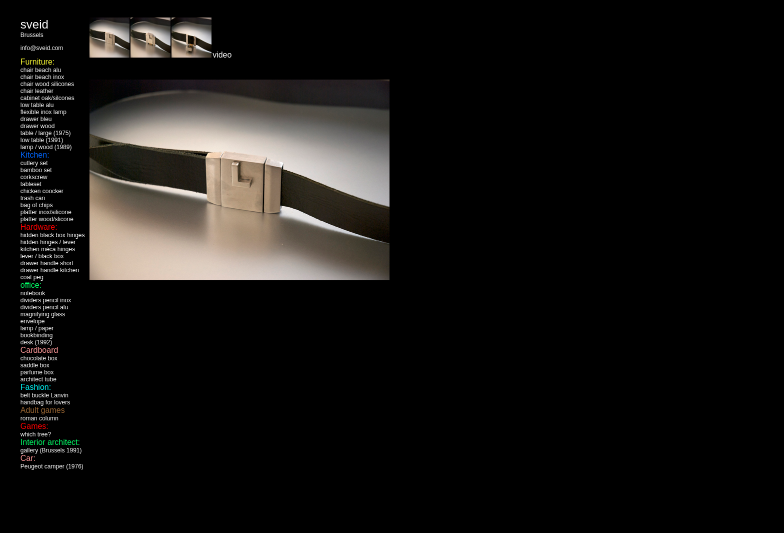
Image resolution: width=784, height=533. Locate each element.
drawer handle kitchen (49, 270)
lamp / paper (37, 328)
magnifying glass (42, 314)
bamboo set (36, 170)
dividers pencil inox (45, 300)
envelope (32, 321)
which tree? (35, 434)
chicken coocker (42, 191)
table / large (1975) (45, 133)
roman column (39, 418)
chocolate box (39, 358)
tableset (31, 184)
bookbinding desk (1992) (36, 339)
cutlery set (34, 163)
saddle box (35, 365)
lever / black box (42, 256)
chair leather (37, 91)
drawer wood (37, 126)
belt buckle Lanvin (44, 395)
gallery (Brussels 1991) (51, 450)
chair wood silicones (47, 84)
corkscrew (34, 177)
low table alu (37, 105)
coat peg (32, 277)
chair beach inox (42, 77)
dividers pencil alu (44, 307)
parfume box (37, 372)
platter (28, 212)
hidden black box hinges (52, 235)
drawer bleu (36, 119)
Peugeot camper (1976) (52, 466)
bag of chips (36, 205)
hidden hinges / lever (48, 242)
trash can (32, 198)
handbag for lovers (45, 402)
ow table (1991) (42, 140)
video (222, 55)
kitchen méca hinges (47, 249)
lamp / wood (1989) (46, 147)
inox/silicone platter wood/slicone (47, 216)
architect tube (38, 379)
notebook (32, 293)
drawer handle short (47, 263)
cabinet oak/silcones (47, 98)
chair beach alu (40, 70)
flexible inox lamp (43, 112)
